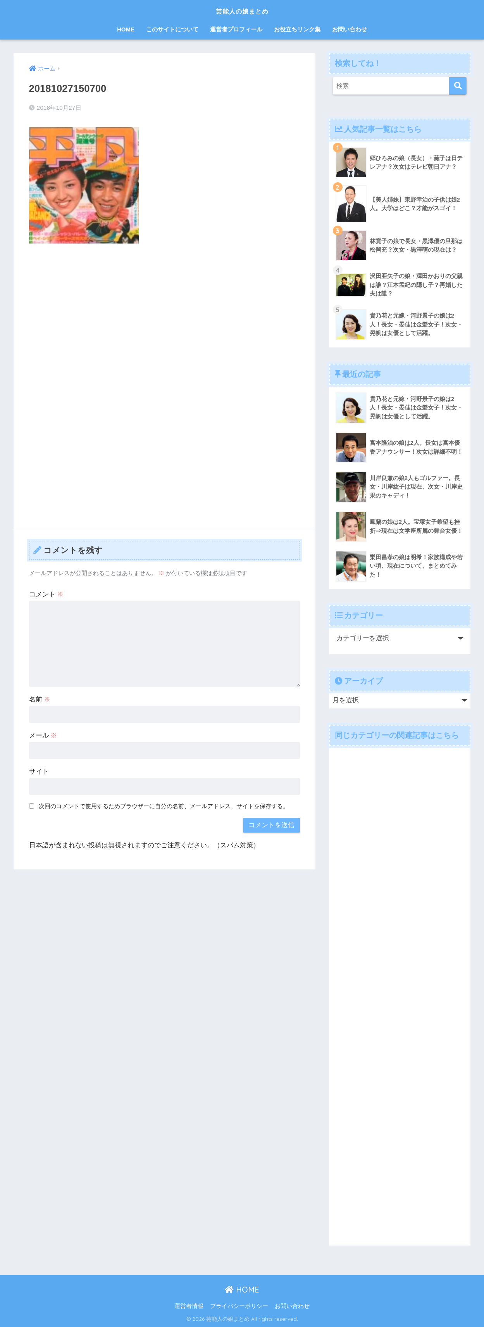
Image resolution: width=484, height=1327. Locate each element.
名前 (40, 699)
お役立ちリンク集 (297, 29)
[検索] (458, 86)
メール (43, 735)
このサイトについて (172, 29)
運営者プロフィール (236, 29)
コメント (46, 594)
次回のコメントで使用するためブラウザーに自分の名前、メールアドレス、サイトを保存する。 (164, 806)
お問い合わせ (349, 29)
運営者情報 (188, 1306)
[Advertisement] (164, 307)
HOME (125, 29)
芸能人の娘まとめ (242, 10)
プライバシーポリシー (239, 1306)
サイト (39, 771)
